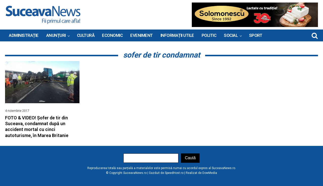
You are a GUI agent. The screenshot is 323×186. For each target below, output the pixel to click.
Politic (209, 35)
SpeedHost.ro (174, 173)
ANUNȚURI (56, 35)
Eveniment (141, 35)
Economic (112, 35)
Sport (255, 35)
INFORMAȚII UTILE (177, 35)
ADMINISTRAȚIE (24, 35)
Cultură (86, 35)
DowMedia (209, 173)
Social (231, 35)
